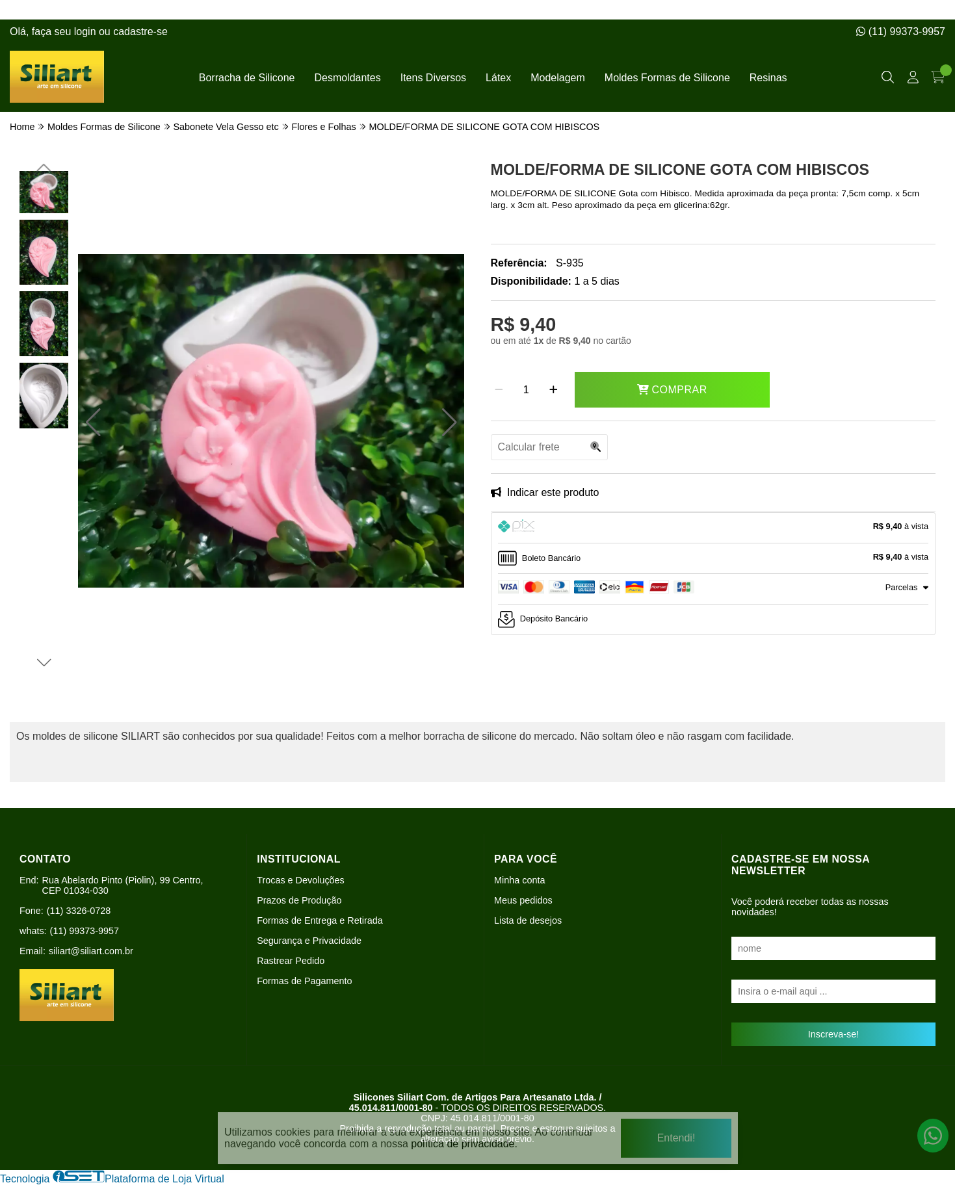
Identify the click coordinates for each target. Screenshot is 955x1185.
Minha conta (519, 880)
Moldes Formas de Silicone (667, 77)
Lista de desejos (528, 920)
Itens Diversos (433, 77)
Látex (498, 77)
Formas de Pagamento (304, 981)
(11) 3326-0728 (79, 910)
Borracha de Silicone (247, 77)
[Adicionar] (553, 390)
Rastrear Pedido (290, 961)
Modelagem (557, 77)
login (86, 31)
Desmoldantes (347, 77)
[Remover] (499, 390)
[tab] (713, 528)
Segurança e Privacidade (309, 940)
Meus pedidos (523, 900)
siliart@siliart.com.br (91, 951)
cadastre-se (140, 31)
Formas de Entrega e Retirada (320, 920)
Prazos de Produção (299, 900)
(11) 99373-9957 (900, 31)
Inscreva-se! (833, 1034)
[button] (93, 422)
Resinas (768, 77)
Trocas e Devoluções (301, 880)
